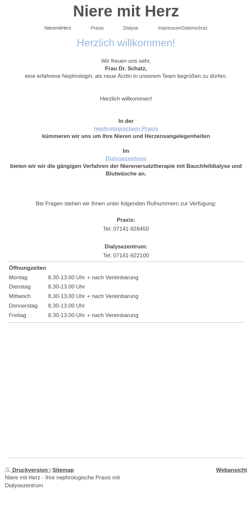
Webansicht (231, 470)
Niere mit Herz (126, 11)
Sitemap (63, 470)
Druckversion (27, 470)
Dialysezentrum (126, 158)
